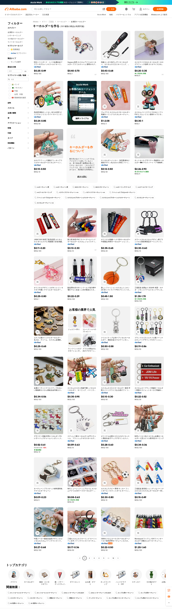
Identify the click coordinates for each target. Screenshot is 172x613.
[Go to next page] (118, 558)
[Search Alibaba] (67, 9)
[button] (103, 9)
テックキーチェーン (94, 598)
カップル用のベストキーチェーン (118, 598)
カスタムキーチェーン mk (144, 198)
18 (113, 558)
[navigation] (18, 290)
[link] (169, 590)
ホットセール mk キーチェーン (19, 593)
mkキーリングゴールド (122, 187)
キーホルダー (62, 22)
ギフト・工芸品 (48, 22)
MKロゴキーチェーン (81, 187)
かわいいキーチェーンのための (73, 593)
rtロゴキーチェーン (15, 598)
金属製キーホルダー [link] (78, 22)
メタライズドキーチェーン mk (67, 192)
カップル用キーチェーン (125, 593)
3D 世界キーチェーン (16, 603)
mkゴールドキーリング (144, 187)
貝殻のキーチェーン (54, 598)
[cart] (134, 9)
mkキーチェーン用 (42, 187)
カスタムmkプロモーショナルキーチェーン (80, 198)
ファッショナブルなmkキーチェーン (122, 192)
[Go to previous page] (80, 558)
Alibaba (35, 22)
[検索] (111, 9)
